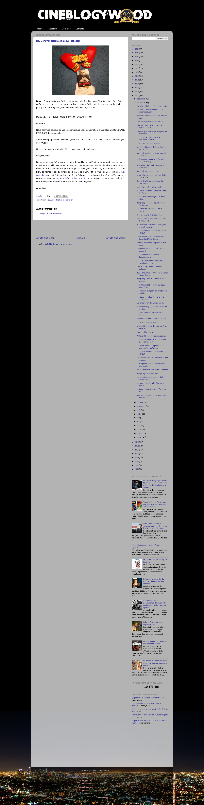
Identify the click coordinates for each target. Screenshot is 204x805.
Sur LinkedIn (86, 774)
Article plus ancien (115, 238)
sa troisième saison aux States (74, 178)
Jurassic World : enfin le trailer (149, 144)
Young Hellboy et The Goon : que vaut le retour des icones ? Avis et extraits (155, 504)
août (139, 410)
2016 (137, 88)
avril (139, 426)
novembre (141, 103)
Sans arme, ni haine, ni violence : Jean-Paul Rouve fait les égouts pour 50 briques (155, 526)
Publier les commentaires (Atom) (60, 244)
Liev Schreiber (56, 200)
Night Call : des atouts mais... (148, 171)
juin (138, 418)
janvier (140, 437)
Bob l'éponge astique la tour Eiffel (150, 122)
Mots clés (66, 28)
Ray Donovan (68, 200)
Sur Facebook (86, 780)
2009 (137, 458)
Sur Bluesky (85, 791)
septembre (141, 406)
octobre (140, 402)
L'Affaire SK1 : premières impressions (151, 336)
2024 (137, 57)
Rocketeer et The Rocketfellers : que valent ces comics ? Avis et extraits (155, 663)
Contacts (80, 28)
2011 (137, 450)
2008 (137, 462)
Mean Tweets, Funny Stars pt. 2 (149, 187)
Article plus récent (46, 238)
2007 (137, 465)
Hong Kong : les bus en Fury (147, 374)
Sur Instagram (86, 787)
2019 (137, 76)
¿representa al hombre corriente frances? (148, 698)
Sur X (83, 777)
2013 (137, 442)
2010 (137, 454)
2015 (137, 92)
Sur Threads (86, 784)
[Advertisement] (80, 228)
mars (139, 429)
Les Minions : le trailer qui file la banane (152, 370)
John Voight (45, 200)
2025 (137, 53)
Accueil (40, 28)
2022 (137, 64)
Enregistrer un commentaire (51, 214)
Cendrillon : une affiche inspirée (149, 215)
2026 (137, 49)
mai (138, 422)
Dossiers (52, 28)
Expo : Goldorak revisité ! (147, 332)
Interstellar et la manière (146, 323)
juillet (139, 414)
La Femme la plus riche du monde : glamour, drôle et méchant (153, 581)
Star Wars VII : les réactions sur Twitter (152, 106)
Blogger (106, 798)
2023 (137, 61)
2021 (137, 68)
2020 (137, 72)
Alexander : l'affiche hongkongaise (150, 303)
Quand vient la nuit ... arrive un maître (151, 319)
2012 (137, 446)
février (140, 433)
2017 (137, 84)
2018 (137, 80)
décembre (141, 99)
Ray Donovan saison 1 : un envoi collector (58, 41)
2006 (137, 469)
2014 (137, 95)
